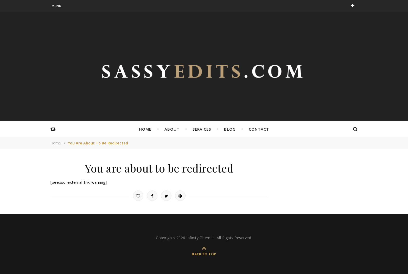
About (172, 129)
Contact (259, 129)
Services (202, 129)
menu (56, 6)
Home (145, 129)
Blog (230, 129)
